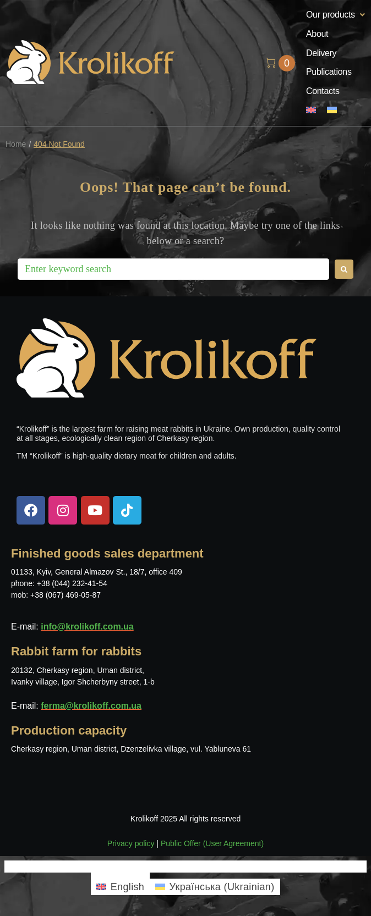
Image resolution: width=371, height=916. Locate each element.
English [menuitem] (128, 886)
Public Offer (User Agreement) (212, 843)
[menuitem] (311, 111)
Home (16, 144)
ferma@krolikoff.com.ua (91, 705)
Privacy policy (131, 843)
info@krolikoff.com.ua (87, 626)
